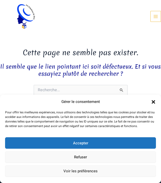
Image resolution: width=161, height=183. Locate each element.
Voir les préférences (80, 171)
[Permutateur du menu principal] (155, 16)
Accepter (80, 143)
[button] (153, 101)
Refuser (80, 157)
